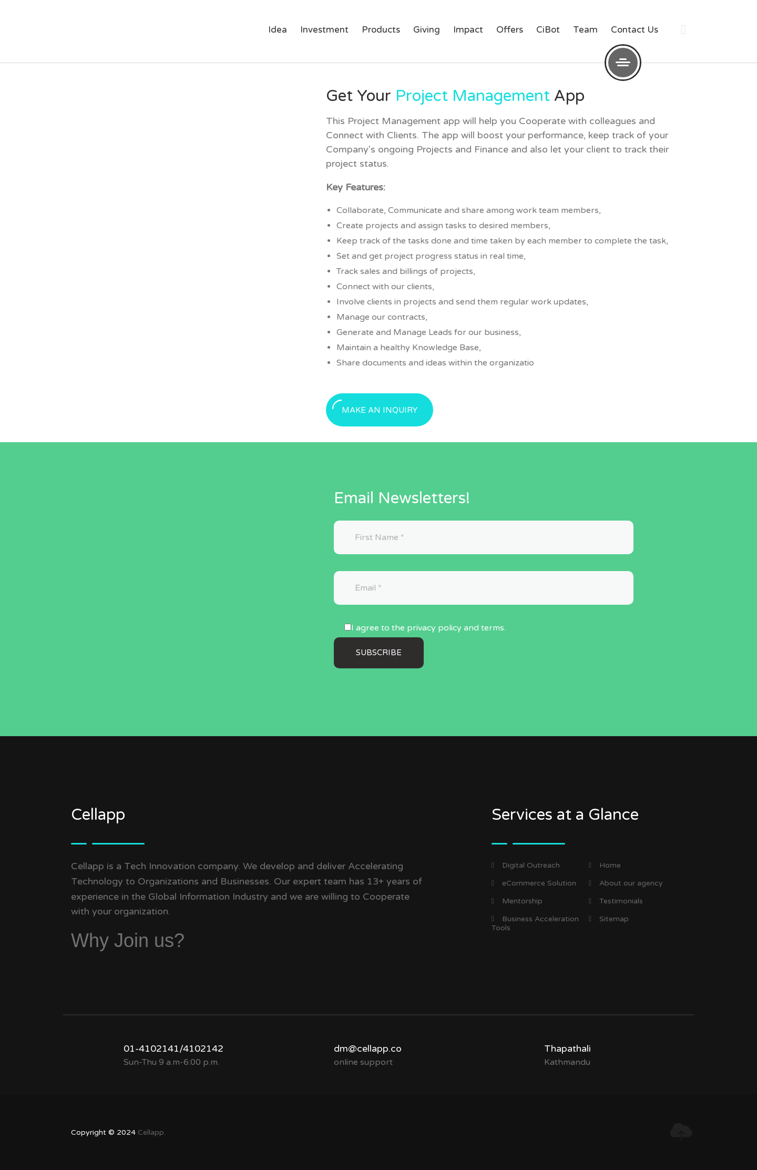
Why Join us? (128, 940)
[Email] (483, 588)
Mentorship (517, 901)
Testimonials (616, 901)
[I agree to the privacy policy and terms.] (347, 627)
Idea (277, 29)
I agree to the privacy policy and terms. (428, 628)
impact (468, 29)
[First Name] (483, 537)
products (381, 29)
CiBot (548, 29)
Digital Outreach (526, 865)
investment (324, 29)
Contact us (634, 29)
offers (509, 29)
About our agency (626, 883)
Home (605, 865)
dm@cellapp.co (368, 1048)
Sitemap (609, 918)
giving (426, 29)
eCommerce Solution (534, 883)
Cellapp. (152, 1132)
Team (585, 29)
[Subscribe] (379, 652)
